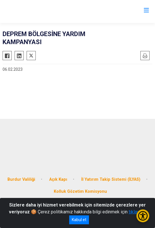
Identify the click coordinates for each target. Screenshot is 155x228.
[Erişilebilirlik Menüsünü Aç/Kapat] (142, 215)
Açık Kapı (58, 179)
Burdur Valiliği (21, 179)
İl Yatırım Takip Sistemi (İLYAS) (110, 179)
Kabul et (79, 219)
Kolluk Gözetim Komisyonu (80, 191)
